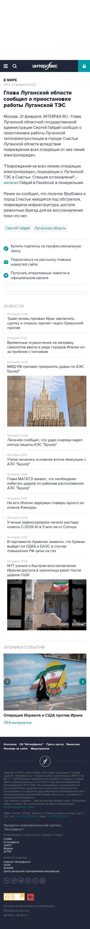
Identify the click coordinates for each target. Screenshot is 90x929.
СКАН (7, 865)
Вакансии (73, 744)
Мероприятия (40, 748)
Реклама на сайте (16, 748)
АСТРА (7, 851)
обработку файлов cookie (19, 807)
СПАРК (8, 839)
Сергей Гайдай (18, 228)
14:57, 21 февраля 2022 (20, 85)
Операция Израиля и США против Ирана (43, 715)
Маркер (8, 848)
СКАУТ (8, 845)
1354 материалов (17, 723)
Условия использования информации (29, 906)
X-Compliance (11, 842)
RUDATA (8, 868)
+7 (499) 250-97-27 (59, 816)
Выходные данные (16, 910)
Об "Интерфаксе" (31, 744)
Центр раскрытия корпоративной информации (31, 871)
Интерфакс (45, 66)
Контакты (10, 744)
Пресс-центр (55, 744)
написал (11, 182)
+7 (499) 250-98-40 (27, 816)
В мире (10, 80)
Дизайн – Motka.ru (16, 915)
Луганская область (50, 228)
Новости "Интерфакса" (17, 861)
